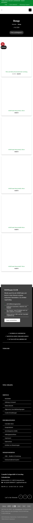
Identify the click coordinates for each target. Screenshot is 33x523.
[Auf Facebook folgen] (21, 497)
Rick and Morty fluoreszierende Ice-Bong (16, 71)
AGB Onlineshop (5, 517)
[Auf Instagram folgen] (25, 497)
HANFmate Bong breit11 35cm (16, 110)
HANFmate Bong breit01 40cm (16, 188)
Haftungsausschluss (10, 434)
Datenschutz (8, 441)
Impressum (8, 438)
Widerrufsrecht (9, 405)
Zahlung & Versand (10, 402)
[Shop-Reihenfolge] (16, 32)
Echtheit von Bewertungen (12, 445)
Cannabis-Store (9, 424)
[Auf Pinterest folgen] (30, 497)
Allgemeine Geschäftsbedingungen (14, 409)
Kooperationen (9, 427)
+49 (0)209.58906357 (9, 482)
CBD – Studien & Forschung (13, 456)
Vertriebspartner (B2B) (11, 431)
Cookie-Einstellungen (11, 413)
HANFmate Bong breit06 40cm (16, 227)
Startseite (14, 24)
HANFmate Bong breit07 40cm (16, 266)
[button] (2, 10)
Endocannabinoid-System (12, 459)
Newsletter (8, 398)
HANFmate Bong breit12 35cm (16, 149)
